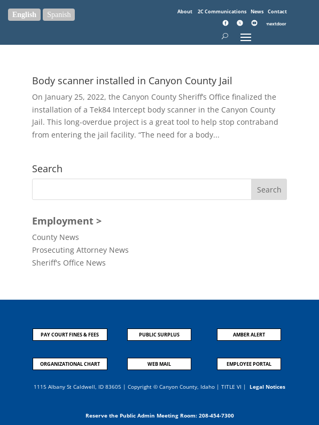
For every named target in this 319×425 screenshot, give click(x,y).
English (24, 15)
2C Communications (222, 11)
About (185, 11)
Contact (277, 11)
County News (55, 237)
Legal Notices (267, 386)
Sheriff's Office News (69, 263)
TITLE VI (231, 386)
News (257, 11)
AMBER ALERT (249, 334)
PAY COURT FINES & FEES (70, 334)
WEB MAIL (159, 363)
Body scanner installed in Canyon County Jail (132, 80)
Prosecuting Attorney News (80, 250)
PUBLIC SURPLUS (159, 334)
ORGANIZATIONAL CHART (70, 363)
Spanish (59, 15)
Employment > (67, 220)
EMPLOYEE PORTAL (249, 363)
